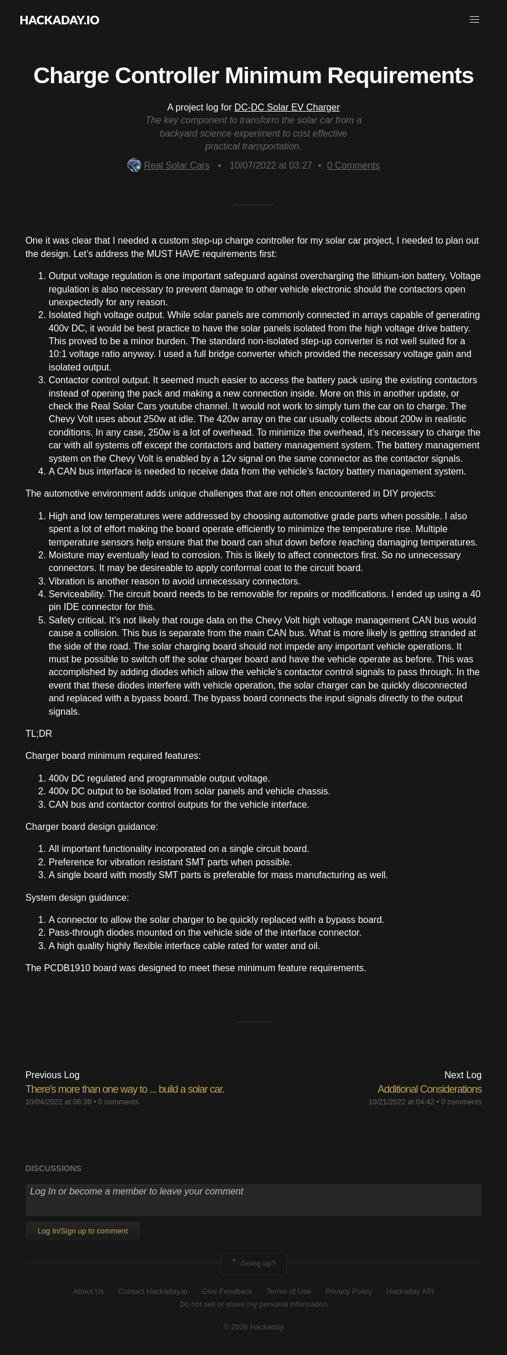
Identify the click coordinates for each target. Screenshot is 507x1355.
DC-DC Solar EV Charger (287, 107)
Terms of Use (289, 1291)
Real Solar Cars (168, 165)
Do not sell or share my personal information (253, 1304)
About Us (88, 1291)
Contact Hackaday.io (153, 1291)
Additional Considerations (429, 1089)
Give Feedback (227, 1291)
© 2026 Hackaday (254, 1326)
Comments (353, 165)
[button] (474, 20)
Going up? (252, 1263)
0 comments (118, 1101)
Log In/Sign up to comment (83, 1230)
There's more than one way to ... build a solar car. (125, 1089)
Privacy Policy (348, 1291)
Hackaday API (410, 1291)
